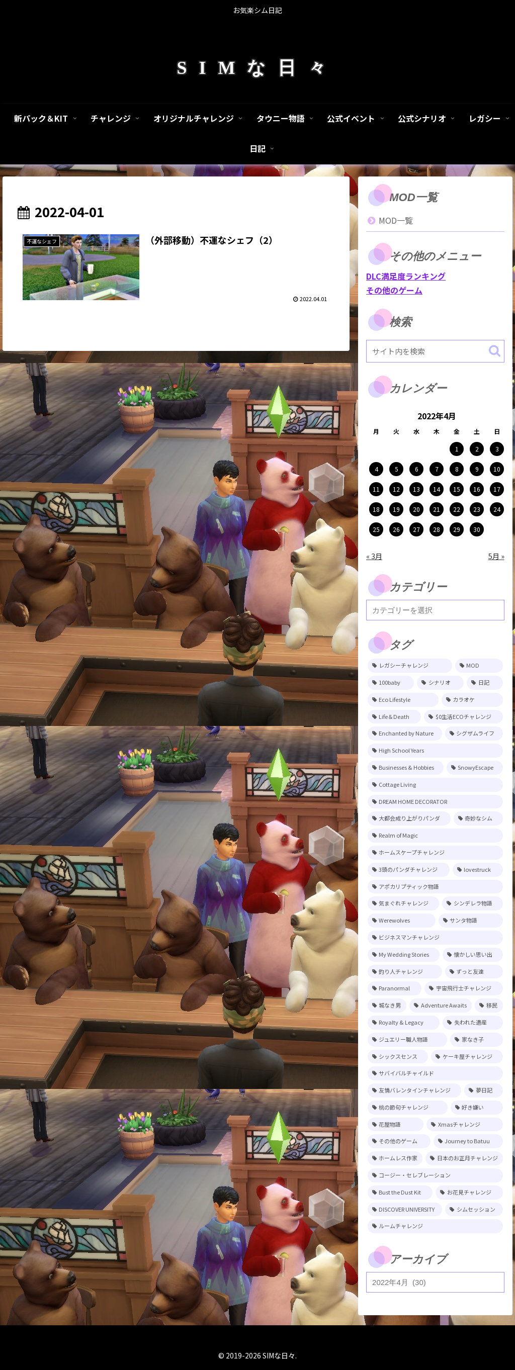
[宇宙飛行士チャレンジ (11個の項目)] (463, 988)
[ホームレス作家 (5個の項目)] (395, 1158)
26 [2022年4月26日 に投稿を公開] (396, 529)
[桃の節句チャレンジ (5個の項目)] (408, 1108)
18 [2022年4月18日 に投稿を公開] (376, 509)
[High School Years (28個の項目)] (435, 751)
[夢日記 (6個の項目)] (483, 1090)
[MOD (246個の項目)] (479, 666)
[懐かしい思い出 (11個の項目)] (473, 955)
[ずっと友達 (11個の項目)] (474, 972)
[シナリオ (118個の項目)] (440, 683)
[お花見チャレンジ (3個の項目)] (469, 1192)
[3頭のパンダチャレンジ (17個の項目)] (409, 870)
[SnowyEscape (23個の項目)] (475, 768)
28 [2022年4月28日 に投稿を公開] (436, 529)
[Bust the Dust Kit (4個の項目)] (400, 1192)
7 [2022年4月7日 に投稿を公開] (437, 469)
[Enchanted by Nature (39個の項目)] (405, 733)
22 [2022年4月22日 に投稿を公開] (456, 509)
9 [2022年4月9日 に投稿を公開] (477, 469)
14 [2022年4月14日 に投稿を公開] (436, 489)
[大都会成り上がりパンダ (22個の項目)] (409, 818)
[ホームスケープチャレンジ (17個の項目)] (435, 853)
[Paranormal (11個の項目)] (394, 988)
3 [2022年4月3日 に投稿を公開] (497, 448)
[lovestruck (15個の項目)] (478, 870)
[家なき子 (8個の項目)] (476, 1040)
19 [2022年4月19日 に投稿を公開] (396, 509)
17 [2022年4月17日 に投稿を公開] (496, 489)
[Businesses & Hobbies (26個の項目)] (406, 768)
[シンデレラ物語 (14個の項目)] (472, 903)
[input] (435, 351)
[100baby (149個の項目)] (391, 683)
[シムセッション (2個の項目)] (473, 1210)
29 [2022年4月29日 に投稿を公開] (456, 529)
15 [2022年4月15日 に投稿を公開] (456, 489)
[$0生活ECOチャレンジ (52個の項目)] (463, 717)
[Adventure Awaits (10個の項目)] (440, 1005)
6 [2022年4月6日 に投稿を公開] (416, 469)
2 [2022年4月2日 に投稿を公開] (477, 448)
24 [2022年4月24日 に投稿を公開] (496, 509)
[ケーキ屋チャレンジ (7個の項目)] (466, 1057)
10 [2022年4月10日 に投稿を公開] (496, 469)
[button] (494, 350)
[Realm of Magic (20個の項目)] (435, 836)
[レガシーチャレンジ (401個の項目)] (410, 666)
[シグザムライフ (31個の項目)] (474, 733)
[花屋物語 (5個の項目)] (395, 1125)
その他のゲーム (394, 290)
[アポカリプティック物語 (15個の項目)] (435, 887)
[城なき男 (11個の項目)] (387, 1005)
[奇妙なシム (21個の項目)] (478, 818)
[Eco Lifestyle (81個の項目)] (403, 700)
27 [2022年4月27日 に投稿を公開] (416, 529)
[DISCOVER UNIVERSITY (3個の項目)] (405, 1210)
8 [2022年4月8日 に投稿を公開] (457, 469)
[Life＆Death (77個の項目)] (394, 717)
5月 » (496, 556)
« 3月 (374, 556)
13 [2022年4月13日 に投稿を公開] (416, 489)
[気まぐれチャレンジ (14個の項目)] (403, 903)
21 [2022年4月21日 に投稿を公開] (436, 509)
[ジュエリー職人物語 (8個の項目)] (407, 1040)
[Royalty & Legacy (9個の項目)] (404, 1023)
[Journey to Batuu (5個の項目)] (468, 1141)
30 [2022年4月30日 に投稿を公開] (476, 529)
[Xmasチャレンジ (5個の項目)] (464, 1125)
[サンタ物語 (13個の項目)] (471, 921)
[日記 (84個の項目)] (484, 683)
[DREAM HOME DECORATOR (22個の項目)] (435, 802)
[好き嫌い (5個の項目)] (477, 1108)
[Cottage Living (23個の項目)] (435, 785)
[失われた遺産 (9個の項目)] (472, 1023)
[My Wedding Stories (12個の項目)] (404, 955)
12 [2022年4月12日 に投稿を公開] (396, 489)
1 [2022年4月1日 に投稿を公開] (457, 448)
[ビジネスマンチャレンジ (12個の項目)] (435, 938)
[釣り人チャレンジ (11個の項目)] (405, 972)
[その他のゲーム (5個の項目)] (399, 1141)
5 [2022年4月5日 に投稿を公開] (396, 469)
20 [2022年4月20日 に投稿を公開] (416, 509)
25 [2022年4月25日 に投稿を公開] (376, 529)
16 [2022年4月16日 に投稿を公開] (476, 489)
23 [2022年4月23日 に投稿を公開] (476, 509)
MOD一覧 (396, 220)
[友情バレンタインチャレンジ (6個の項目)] (414, 1090)
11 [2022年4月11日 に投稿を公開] (376, 489)
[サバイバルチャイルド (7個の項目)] (435, 1073)
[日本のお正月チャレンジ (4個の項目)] (463, 1158)
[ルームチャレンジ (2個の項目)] (435, 1226)
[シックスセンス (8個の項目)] (398, 1057)
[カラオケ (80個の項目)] (472, 700)
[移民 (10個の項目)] (488, 1005)
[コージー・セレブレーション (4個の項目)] (435, 1175)
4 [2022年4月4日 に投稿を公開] (376, 469)
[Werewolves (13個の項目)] (402, 921)
